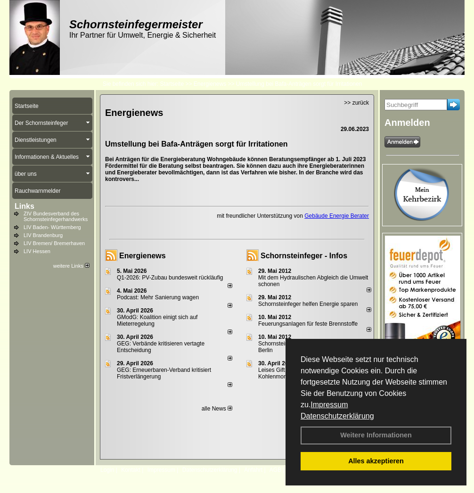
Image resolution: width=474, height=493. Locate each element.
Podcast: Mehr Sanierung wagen (158, 297)
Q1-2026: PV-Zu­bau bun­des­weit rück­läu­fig (170, 277)
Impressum (329, 405)
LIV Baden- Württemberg (52, 227)
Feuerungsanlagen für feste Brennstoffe (308, 323)
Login (107, 470)
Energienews (142, 256)
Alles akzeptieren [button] (376, 461)
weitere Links (71, 266)
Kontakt (130, 470)
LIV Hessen (37, 251)
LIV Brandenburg (43, 235)
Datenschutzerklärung (337, 416)
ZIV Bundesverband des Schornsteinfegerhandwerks (56, 216)
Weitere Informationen (376, 435)
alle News (217, 408)
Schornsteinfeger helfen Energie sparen (308, 304)
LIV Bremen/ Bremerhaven (54, 243)
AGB (275, 470)
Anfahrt (253, 470)
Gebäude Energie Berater (336, 216)
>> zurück (356, 102)
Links (24, 206)
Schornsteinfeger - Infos (304, 256)
